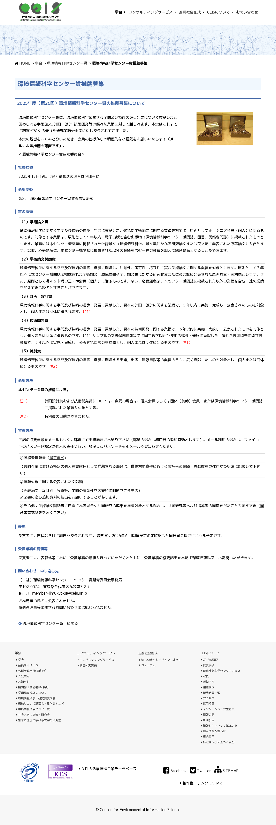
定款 (205, 676)
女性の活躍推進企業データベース (109, 768)
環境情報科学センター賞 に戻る (48, 623)
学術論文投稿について (31, 693)
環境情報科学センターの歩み (220, 671)
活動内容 (207, 682)
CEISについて (210, 653)
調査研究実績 (87, 665)
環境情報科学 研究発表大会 (35, 698)
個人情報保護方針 (213, 731)
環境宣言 (207, 737)
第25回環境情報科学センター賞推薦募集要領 (55, 198)
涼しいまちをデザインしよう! (159, 660)
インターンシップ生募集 (218, 709)
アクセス (207, 698)
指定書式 (56, 457)
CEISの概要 (209, 660)
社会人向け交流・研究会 (33, 715)
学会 (38, 63)
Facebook (175, 770)
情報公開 (207, 715)
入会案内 (23, 676)
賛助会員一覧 (210, 693)
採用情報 (207, 704)
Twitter (200, 770)
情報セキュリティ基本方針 (219, 726)
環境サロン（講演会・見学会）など (40, 704)
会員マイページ (27, 665)
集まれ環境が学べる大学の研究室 (38, 720)
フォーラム (147, 665)
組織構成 (207, 687)
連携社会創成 (148, 653)
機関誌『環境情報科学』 (33, 687)
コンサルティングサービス (96, 653)
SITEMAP (226, 770)
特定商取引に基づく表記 (218, 742)
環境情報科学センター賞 (67, 63)
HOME (24, 63)
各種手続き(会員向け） (32, 671)
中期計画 (207, 720)
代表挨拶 (207, 665)
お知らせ (23, 682)
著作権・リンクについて (202, 783)
